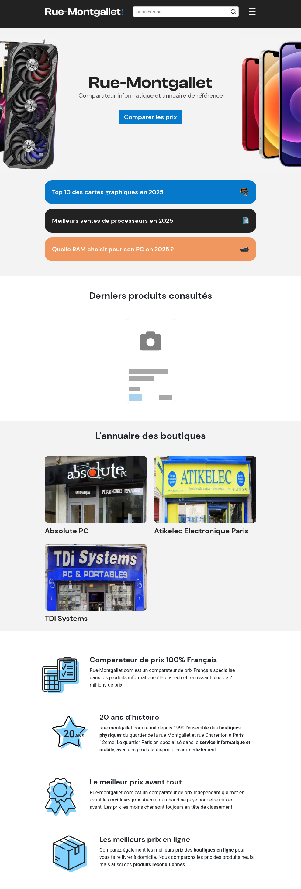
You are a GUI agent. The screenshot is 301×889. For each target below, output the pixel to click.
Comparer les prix (150, 117)
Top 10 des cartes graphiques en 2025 (107, 192)
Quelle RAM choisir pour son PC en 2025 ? (113, 249)
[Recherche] (186, 11)
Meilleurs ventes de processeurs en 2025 (112, 221)
